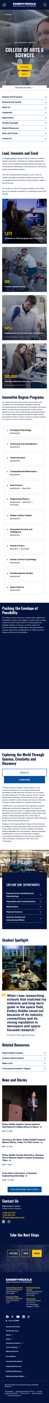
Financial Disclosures (13, 1366)
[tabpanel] (24, 814)
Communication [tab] (25, 459)
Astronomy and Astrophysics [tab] (25, 445)
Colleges (8, 14)
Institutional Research (14, 1371)
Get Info (25, 67)
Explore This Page (23, 88)
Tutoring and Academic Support (16, 1068)
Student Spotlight (10, 123)
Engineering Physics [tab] (25, 502)
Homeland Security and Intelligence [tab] (25, 532)
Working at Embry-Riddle (15, 1376)
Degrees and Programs (12, 97)
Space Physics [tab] (25, 588)
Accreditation (11, 1356)
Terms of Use (25, 1393)
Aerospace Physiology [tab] (25, 431)
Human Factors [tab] (25, 547)
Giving (8, 1339)
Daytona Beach (11, 158)
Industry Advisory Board (13, 1058)
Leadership (7, 112)
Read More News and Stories (24, 1189)
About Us (6, 107)
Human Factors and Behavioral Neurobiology (20, 894)
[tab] (24, 772)
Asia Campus (31, 1298)
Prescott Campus (12, 1297)
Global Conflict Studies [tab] (25, 517)
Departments (8, 118)
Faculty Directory (12, 1331)
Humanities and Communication (20, 901)
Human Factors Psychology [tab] (25, 561)
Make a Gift (7, 1063)
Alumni (8, 1335)
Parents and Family (13, 1327)
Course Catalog (11, 1347)
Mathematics (12, 907)
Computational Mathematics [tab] (25, 473)
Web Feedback (37, 1393)
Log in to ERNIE (13, 1320)
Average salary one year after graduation (23, 377)
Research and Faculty (11, 102)
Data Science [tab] (25, 486)
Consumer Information (14, 1361)
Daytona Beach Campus (12, 1053)
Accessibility (9, 1391)
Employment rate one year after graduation (24, 329)
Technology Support (14, 1395)
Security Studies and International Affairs (15, 918)
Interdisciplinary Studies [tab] (25, 574)
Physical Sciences (14, 912)
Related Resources (10, 128)
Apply (24, 74)
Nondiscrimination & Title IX (25, 1391)
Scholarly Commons (13, 1343)
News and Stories (10, 133)
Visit (25, 1253)
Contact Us (7, 138)
